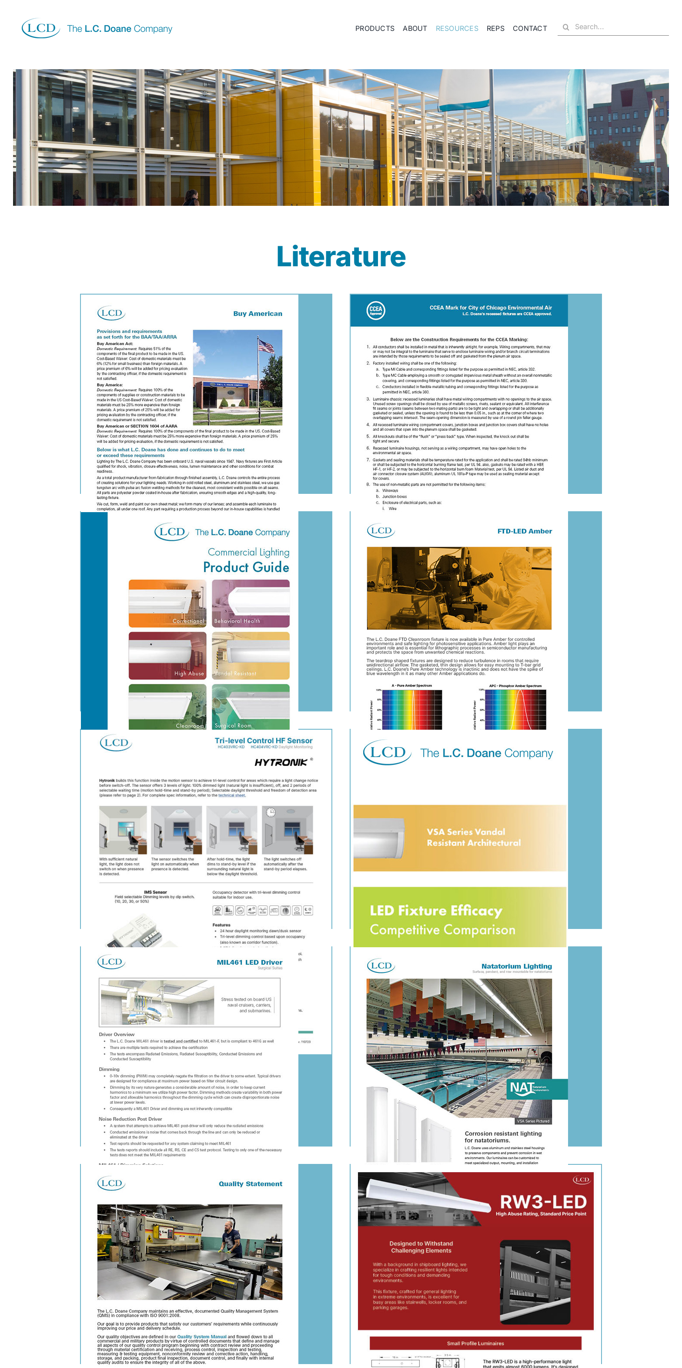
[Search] (566, 27)
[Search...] (613, 27)
